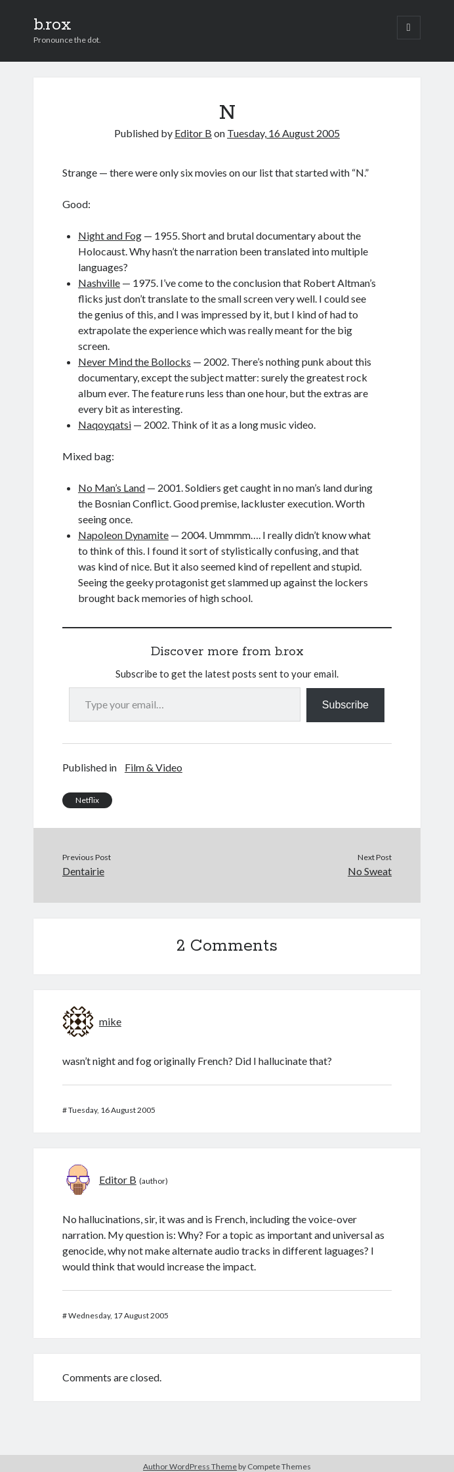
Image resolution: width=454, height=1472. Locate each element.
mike (110, 1021)
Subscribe (345, 704)
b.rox (52, 24)
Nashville (99, 282)
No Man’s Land (111, 487)
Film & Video (153, 767)
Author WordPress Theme (190, 1466)
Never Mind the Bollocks (134, 361)
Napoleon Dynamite (123, 535)
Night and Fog (110, 235)
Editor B (193, 133)
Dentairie (83, 871)
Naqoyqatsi (104, 424)
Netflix (87, 800)
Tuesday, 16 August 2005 (283, 133)
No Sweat (370, 871)
